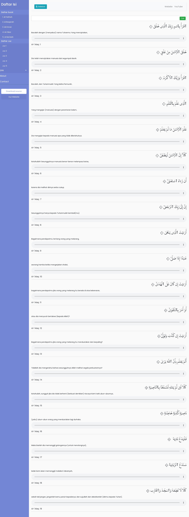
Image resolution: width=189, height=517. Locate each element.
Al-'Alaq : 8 (38, 225)
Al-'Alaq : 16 (38, 431)
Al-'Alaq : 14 (38, 379)
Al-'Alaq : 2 (37, 70)
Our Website (15, 97)
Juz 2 (6, 51)
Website (168, 6)
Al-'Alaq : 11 (38, 302)
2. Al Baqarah (9, 22)
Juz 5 (6, 66)
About (4, 75)
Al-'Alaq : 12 (38, 328)
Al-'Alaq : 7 (38, 199)
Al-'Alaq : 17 (38, 457)
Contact (5, 81)
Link (3, 70)
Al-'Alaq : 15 (38, 405)
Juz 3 (6, 56)
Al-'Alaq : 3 (37, 96)
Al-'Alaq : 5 (38, 147)
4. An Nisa (8, 32)
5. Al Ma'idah (9, 37)
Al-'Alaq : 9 (37, 250)
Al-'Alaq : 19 (38, 508)
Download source (15, 91)
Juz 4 (6, 61)
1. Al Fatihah (9, 17)
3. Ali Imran (8, 27)
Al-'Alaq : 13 (38, 354)
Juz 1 (5, 46)
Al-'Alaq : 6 (38, 173)
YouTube (178, 6)
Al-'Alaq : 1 (37, 44)
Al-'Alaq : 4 (38, 121)
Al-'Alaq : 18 (38, 483)
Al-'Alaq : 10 (38, 276)
